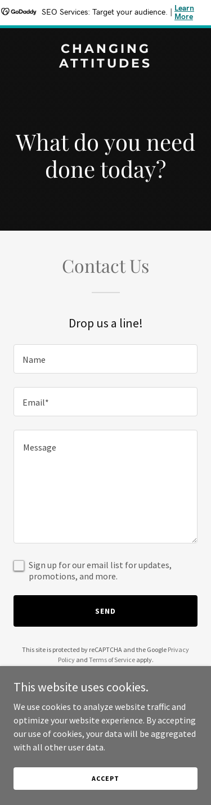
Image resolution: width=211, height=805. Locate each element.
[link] (105, 64)
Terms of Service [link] (112, 659)
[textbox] (105, 359)
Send (105, 611)
